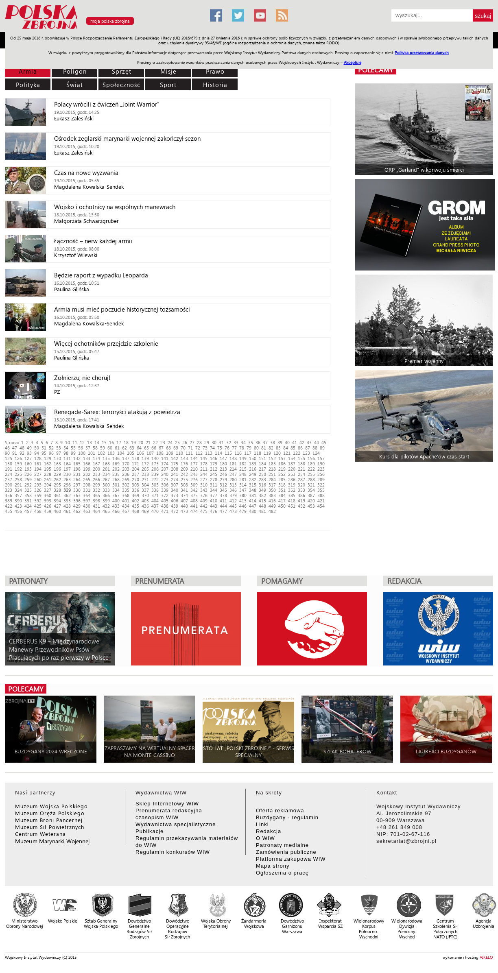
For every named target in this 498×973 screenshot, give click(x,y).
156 (311, 458)
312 (223, 484)
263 (67, 479)
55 (73, 447)
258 (18, 479)
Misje (168, 71)
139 (145, 458)
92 (22, 453)
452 (301, 505)
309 (194, 484)
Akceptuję (352, 62)
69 (175, 447)
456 (18, 511)
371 (155, 495)
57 (87, 447)
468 (135, 511)
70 (183, 447)
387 (311, 495)
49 (29, 447)
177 (194, 463)
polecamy (375, 69)
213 (223, 468)
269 (125, 479)
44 (316, 442)
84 (285, 447)
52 (51, 447)
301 (116, 484)
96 (51, 453)
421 (321, 500)
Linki (262, 824)
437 (155, 505)
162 (47, 463)
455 (8, 511)
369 (135, 495)
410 (213, 500)
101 (91, 453)
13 (89, 442)
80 (256, 447)
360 (47, 495)
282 (252, 479)
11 (74, 442)
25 (177, 442)
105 (130, 453)
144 (194, 458)
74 (212, 447)
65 (146, 447)
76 (227, 447)
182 (243, 463)
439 (174, 505)
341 (184, 490)
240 (164, 474)
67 (161, 447)
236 (125, 474)
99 (73, 453)
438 (164, 505)
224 (8, 474)
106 (140, 453)
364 (86, 495)
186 (282, 463)
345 (223, 490)
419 (301, 500)
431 (96, 505)
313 (233, 484)
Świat (74, 85)
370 (145, 495)
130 (57, 458)
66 (153, 447)
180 (223, 463)
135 (106, 458)
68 (168, 447)
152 (272, 458)
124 (316, 453)
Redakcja (268, 831)
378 (223, 495)
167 (96, 463)
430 (86, 505)
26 (184, 442)
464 (96, 511)
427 (57, 505)
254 (301, 474)
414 (252, 500)
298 (86, 484)
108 (160, 453)
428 (67, 505)
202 (116, 468)
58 (95, 447)
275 (184, 479)
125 (8, 458)
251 (272, 474)
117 (247, 453)
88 (314, 447)
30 (214, 442)
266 (96, 479)
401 (125, 500)
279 (223, 479)
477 (223, 511)
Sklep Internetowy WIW (167, 804)
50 (36, 447)
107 (150, 453)
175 (174, 463)
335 (125, 490)
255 (311, 474)
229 (57, 474)
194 (38, 468)
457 (28, 511)
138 (135, 458)
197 (67, 468)
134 (96, 458)
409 (204, 500)
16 (111, 442)
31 (221, 442)
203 (125, 468)
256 (321, 474)
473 (184, 511)
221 (301, 468)
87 (307, 447)
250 (262, 474)
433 (116, 505)
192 (18, 468)
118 (257, 453)
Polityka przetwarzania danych (422, 52)
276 (194, 479)
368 (125, 495)
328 (57, 490)
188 (301, 463)
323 (8, 490)
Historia (215, 85)
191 (8, 468)
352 (291, 490)
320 (301, 484)
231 (77, 474)
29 (206, 442)
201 (106, 468)
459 (47, 511)
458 (38, 511)
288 (311, 479)
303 (135, 484)
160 (28, 463)
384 (282, 495)
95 (44, 453)
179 (213, 463)
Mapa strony (273, 866)
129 (47, 458)
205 (145, 468)
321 (311, 484)
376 (204, 495)
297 (77, 484)
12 (82, 442)
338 (155, 490)
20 (140, 442)
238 (145, 474)
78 (241, 447)
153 (282, 458)
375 (194, 495)
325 (28, 490)
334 (116, 490)
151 (262, 458)
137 (125, 458)
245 (213, 474)
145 (204, 458)
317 (272, 484)
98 (65, 453)
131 (67, 458)
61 (117, 447)
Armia (28, 71)
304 (145, 484)
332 (96, 490)
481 (262, 511)
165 (77, 463)
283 (262, 479)
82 (271, 447)
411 (223, 500)
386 (301, 495)
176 (184, 463)
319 (291, 484)
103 (111, 453)
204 (135, 468)
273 (164, 479)
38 (272, 442)
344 (213, 490)
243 (194, 474)
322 (321, 484)
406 (174, 500)
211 (204, 468)
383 (272, 495)
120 (277, 453)
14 (96, 442)
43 (309, 442)
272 (155, 479)
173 (155, 463)
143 (184, 458)
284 (272, 479)
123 (306, 453)
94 (36, 453)
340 (174, 490)
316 (262, 484)
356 (8, 495)
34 (243, 442)
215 (243, 468)
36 (258, 442)
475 (204, 511)
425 (38, 505)
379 (233, 495)
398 (96, 500)
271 (145, 479)
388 (321, 495)
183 (252, 463)
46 (7, 447)
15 (104, 442)
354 (311, 490)
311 (213, 484)
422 (8, 505)
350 (272, 490)
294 (47, 484)
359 (38, 495)
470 (155, 511)
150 (252, 458)
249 (252, 474)
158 (8, 463)
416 (272, 500)
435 (135, 505)
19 (133, 442)
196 (57, 468)
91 (14, 453)
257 (8, 479)
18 (126, 442)
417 (282, 500)
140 (155, 458)
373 (174, 495)
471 (164, 511)
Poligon (75, 71)
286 (291, 479)
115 (228, 453)
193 (28, 468)
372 (164, 495)
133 (86, 458)
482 (272, 511)
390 (18, 500)
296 (67, 484)
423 (18, 505)
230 (67, 474)
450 (282, 505)
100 (81, 453)
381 (252, 495)
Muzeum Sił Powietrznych (49, 826)
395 (67, 500)
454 (321, 505)
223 (321, 468)
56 (80, 447)
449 (272, 505)
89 (322, 447)
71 (190, 447)
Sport (168, 85)
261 (47, 479)
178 (204, 463)
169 (116, 463)
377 (213, 495)
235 (116, 474)
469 (145, 511)
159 (18, 463)
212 (213, 468)
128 (38, 458)
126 (18, 458)
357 (18, 495)
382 (262, 495)
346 (233, 490)
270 (135, 479)
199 (86, 468)
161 (38, 463)
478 (233, 511)
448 (262, 505)
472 (174, 511)
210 (194, 468)
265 (86, 479)
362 (67, 495)
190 (321, 463)
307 (174, 484)
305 (155, 484)
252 (282, 474)
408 (194, 500)
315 (252, 484)
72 (197, 447)
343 (204, 490)
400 (116, 500)
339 (164, 490)
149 (243, 458)
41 (294, 442)
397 (86, 500)
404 (155, 500)
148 (233, 458)
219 (282, 468)
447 (252, 505)
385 (291, 495)
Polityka (28, 85)
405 (164, 500)
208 (174, 468)
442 (204, 505)
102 (101, 453)
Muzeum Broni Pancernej (49, 819)
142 (174, 458)
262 (57, 479)
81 (263, 447)
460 (57, 511)
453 (311, 505)
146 (213, 458)
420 (311, 500)
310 (204, 484)
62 (124, 447)
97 (58, 453)
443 (213, 505)
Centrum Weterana (40, 833)
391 (28, 500)
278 (213, 479)
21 (148, 442)
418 (291, 500)
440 (184, 505)
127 (28, 458)
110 (179, 453)
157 (321, 458)
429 (77, 505)
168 (106, 463)
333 (106, 490)
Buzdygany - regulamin (287, 817)
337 (145, 490)
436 (145, 505)
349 (262, 490)
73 (205, 447)
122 (296, 453)
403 (145, 500)
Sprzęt (121, 71)
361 (57, 495)
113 (208, 453)
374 (184, 495)
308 (184, 484)
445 (233, 505)
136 (116, 458)
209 (184, 468)
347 (243, 490)
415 (262, 500)
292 (28, 484)
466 (116, 511)
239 (155, 474)
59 (102, 447)
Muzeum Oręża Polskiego (50, 812)
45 (323, 442)
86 (300, 447)
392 (38, 500)
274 (174, 479)
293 (38, 484)
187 (291, 463)
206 (155, 468)
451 (291, 505)
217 (262, 468)
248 (243, 474)
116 (238, 453)
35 (250, 442)
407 (184, 500)
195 (47, 468)
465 (106, 511)
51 (44, 447)
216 (252, 468)
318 (282, 484)
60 (109, 447)
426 (47, 505)
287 (301, 479)
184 (262, 463)
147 (223, 458)
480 (252, 511)
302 (125, 484)
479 (243, 511)
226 (28, 474)
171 (135, 463)
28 (199, 442)
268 (116, 479)
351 (282, 490)
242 (184, 474)
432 (106, 505)
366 (106, 495)
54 (65, 447)
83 (278, 447)
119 (267, 453)
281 (243, 479)
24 (170, 442)
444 (223, 505)
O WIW (265, 838)
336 (135, 490)
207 (164, 468)
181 (233, 463)
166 (86, 463)
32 (228, 442)
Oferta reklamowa (280, 810)
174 (164, 463)
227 (38, 474)
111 (189, 453)
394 (57, 500)
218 (272, 468)
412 (233, 500)
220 (291, 468)
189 (311, 463)
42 (301, 442)
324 (18, 490)
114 (218, 453)
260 (38, 479)
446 (243, 505)
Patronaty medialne (282, 845)
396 (77, 500)
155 (301, 458)
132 (77, 458)
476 (213, 511)
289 (321, 479)
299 (96, 484)
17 (118, 442)
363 (77, 495)
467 (125, 511)
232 (86, 474)
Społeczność (121, 85)
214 (233, 468)
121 (286, 453)
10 (67, 442)
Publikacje (149, 831)
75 (219, 447)
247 (233, 474)
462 (77, 511)
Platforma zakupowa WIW (291, 859)
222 (311, 468)
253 (291, 474)
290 (8, 484)
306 (164, 484)
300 (106, 484)
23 (162, 442)
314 (243, 484)
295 (57, 484)
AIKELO (486, 957)
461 (67, 511)
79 (249, 447)
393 (47, 500)
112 (199, 453)
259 (28, 479)
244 (204, 474)
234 (106, 474)
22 (155, 442)
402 (135, 500)
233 (96, 474)
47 (14, 447)
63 (131, 447)
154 (291, 458)
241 (174, 474)
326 (38, 490)
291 (18, 484)
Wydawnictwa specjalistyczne (175, 824)
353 (301, 490)
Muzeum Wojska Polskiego (51, 806)
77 (234, 447)
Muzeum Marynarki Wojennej (52, 841)
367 (116, 495)
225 (18, 474)
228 (47, 474)
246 (223, 474)
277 (204, 479)
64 (139, 447)
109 (169, 453)
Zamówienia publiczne (286, 852)
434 (125, 505)
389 (8, 500)
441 (194, 505)
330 (77, 490)
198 (77, 468)
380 (243, 495)
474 (194, 511)
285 (282, 479)
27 (192, 442)
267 (106, 479)
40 (287, 442)
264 (77, 479)
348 (252, 490)
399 (106, 500)
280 (233, 479)
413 (243, 500)
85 (292, 447)
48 (22, 447)
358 (28, 495)
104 (120, 453)
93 (29, 453)
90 (7, 453)
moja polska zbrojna (110, 21)
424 (28, 505)
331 (86, 490)
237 (135, 474)
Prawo (215, 71)
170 (125, 463)
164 (67, 463)
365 (96, 495)
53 (58, 447)
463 (86, 511)
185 (272, 463)
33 (236, 442)
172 (145, 463)
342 (194, 490)
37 (265, 442)
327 (47, 490)
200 (96, 468)
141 (164, 458)
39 (279, 442)
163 (57, 463)
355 (321, 490)
